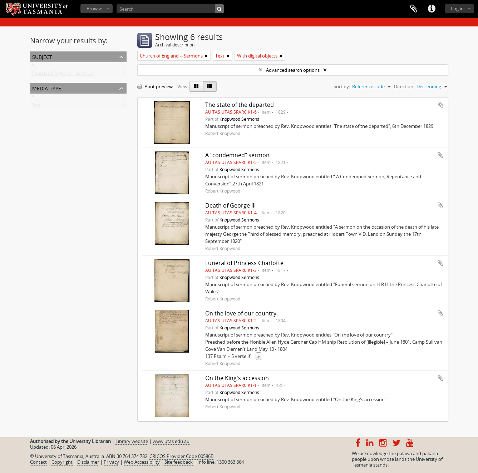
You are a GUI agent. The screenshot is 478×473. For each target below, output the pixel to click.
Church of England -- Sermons (62, 75)
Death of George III (230, 205)
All (33, 66)
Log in (457, 8)
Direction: (404, 86)
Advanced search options (293, 70)
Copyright (62, 462)
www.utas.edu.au (171, 441)
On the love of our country (240, 313)
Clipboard (414, 9)
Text (36, 106)
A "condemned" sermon (237, 155)
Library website (131, 441)
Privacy (111, 462)
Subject (42, 56)
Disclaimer (88, 462)
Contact (38, 462)
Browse (94, 8)
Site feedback (178, 462)
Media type (46, 88)
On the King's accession (237, 378)
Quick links (431, 9)
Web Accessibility (142, 462)
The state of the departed (239, 105)
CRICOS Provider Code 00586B (181, 456)
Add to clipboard (440, 104)
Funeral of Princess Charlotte (244, 263)
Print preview (155, 86)
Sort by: (342, 86)
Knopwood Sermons (239, 119)
